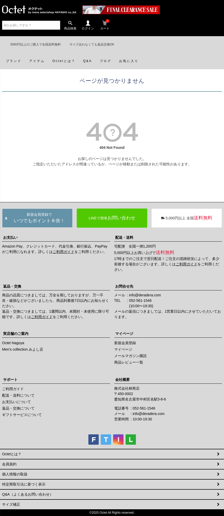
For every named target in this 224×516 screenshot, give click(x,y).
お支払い (10, 237)
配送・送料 (124, 237)
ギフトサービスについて (22, 415)
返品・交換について (18, 408)
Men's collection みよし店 (22, 349)
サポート (10, 380)
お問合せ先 (124, 286)
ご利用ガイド (63, 252)
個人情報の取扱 (14, 474)
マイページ (124, 334)
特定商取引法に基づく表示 (23, 484)
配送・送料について (18, 395)
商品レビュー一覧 (128, 362)
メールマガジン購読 (130, 356)
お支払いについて (16, 402)
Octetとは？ (11, 454)
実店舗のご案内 (15, 334)
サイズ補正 (11, 504)
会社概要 (122, 380)
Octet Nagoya (13, 343)
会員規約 (9, 464)
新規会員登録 (125, 343)
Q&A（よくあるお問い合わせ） (27, 494)
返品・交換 (12, 286)
